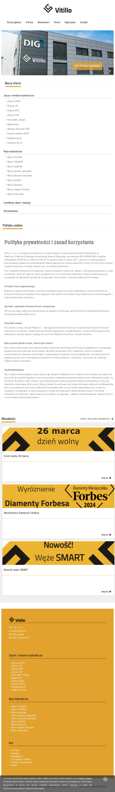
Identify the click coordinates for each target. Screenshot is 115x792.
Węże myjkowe (15, 166)
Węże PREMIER (15, 161)
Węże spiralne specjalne (19, 171)
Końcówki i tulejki (16, 119)
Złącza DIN (13, 115)
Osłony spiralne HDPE (18, 133)
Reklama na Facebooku (17, 394)
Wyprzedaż (70, 22)
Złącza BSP (13, 110)
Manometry (13, 124)
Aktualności (43, 22)
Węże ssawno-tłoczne (18, 189)
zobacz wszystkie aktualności (95, 418)
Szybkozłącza (14, 138)
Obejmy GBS (17, 680)
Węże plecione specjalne (19, 175)
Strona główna (14, 22)
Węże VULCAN (14, 157)
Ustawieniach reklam (67, 390)
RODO (14, 765)
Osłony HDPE (18, 683)
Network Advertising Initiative (25, 397)
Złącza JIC (12, 105)
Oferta (57, 22)
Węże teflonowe (15, 194)
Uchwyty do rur (15, 142)
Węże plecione (14, 184)
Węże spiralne (14, 180)
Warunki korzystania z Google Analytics (72, 334)
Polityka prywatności (21, 762)
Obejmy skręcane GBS (18, 128)
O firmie (29, 22)
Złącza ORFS (14, 101)
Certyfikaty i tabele (21, 759)
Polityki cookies (85, 778)
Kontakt (84, 22)
